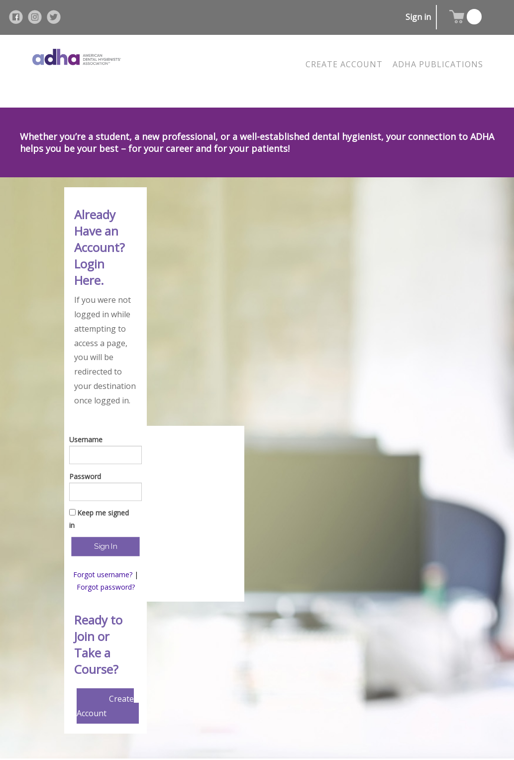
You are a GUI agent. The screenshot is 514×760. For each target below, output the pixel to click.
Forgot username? (102, 574)
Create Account (105, 706)
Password (85, 476)
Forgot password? (106, 587)
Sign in (418, 16)
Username (86, 439)
